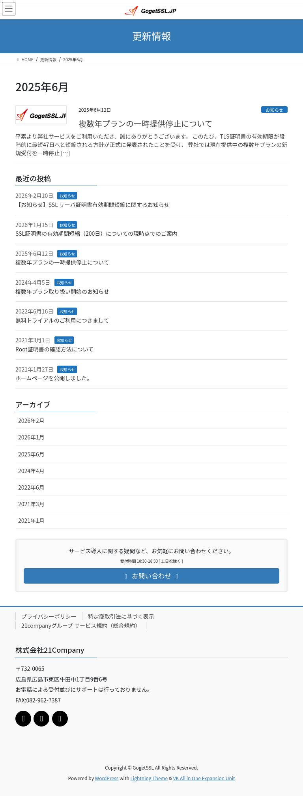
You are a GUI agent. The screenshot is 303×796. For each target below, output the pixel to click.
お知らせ (274, 110)
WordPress (107, 778)
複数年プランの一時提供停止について (145, 123)
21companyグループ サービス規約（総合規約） (80, 625)
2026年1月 (31, 437)
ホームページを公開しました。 (53, 378)
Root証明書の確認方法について (54, 349)
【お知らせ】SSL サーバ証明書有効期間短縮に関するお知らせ (92, 204)
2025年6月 (31, 454)
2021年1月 (31, 520)
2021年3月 (31, 504)
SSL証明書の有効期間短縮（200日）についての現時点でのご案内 (96, 233)
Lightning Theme (149, 778)
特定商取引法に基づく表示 (121, 616)
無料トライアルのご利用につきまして (62, 320)
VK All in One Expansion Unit (204, 778)
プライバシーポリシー (49, 616)
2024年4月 (31, 471)
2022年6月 (31, 487)
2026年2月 (31, 420)
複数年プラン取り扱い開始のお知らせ (62, 291)
